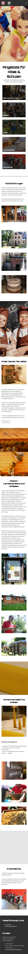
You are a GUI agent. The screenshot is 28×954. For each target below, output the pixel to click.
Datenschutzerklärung (11, 926)
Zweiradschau (8, 167)
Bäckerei (6, 115)
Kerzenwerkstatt (8, 150)
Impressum (8, 924)
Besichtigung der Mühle (10, 98)
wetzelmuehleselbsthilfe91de (13, 949)
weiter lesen (6, 421)
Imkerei (5, 132)
